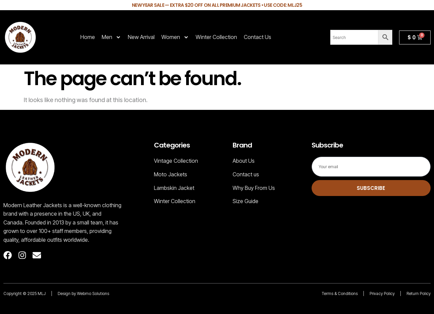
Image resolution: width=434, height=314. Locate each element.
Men (111, 37)
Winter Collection (216, 37)
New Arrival (141, 37)
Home (87, 37)
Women (175, 37)
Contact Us (257, 37)
